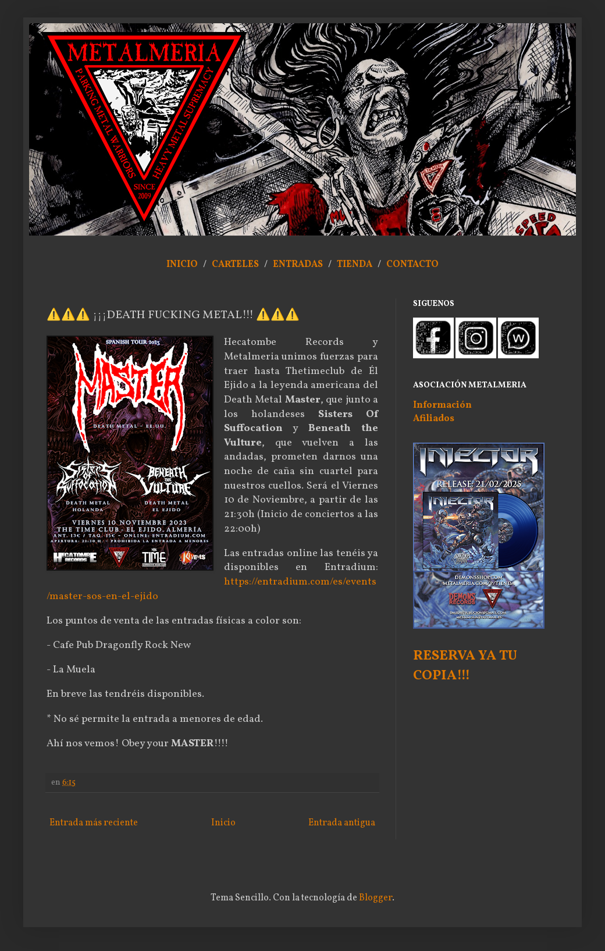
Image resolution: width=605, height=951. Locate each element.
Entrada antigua (341, 823)
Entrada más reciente (93, 823)
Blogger (375, 898)
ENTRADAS (298, 264)
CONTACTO (412, 264)
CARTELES (235, 264)
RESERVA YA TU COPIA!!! (465, 666)
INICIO (182, 264)
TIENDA (355, 264)
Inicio (223, 823)
